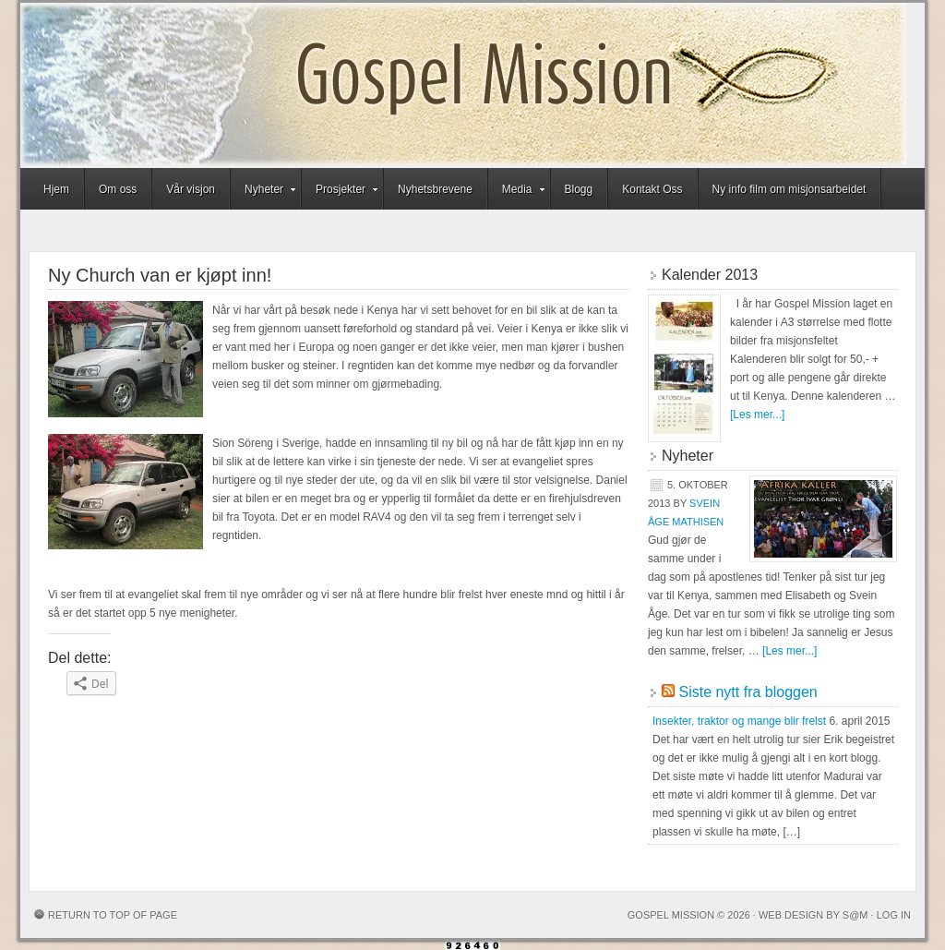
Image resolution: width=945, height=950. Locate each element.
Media (517, 192)
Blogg (579, 189)
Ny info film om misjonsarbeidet (789, 189)
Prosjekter (340, 192)
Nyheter (264, 192)
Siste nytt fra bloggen (747, 692)
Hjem (56, 189)
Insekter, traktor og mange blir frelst (739, 721)
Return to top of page (112, 914)
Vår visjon (190, 189)
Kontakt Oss (652, 189)
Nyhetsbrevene (435, 189)
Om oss (118, 189)
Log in (894, 914)
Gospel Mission (463, 85)
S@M (855, 914)
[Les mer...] (757, 414)
